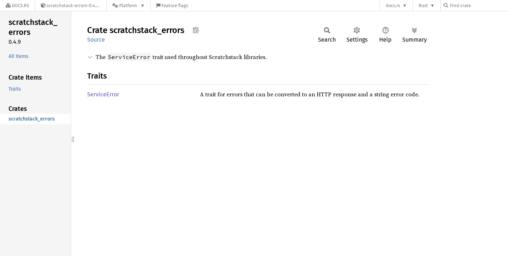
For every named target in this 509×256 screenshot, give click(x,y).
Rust (423, 5)
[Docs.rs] (17, 5)
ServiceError (103, 94)
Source (96, 39)
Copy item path (196, 30)
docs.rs (393, 5)
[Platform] (128, 5)
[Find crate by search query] (479, 5)
